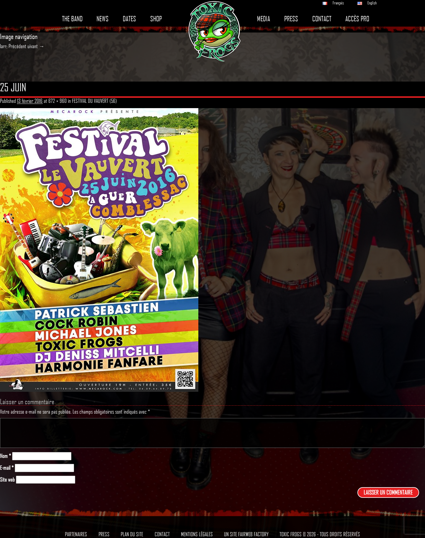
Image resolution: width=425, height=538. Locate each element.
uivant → (35, 46)
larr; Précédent (13, 46)
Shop (156, 19)
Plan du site (132, 534)
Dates (129, 19)
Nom (5, 456)
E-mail (7, 468)
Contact (321, 19)
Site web (7, 480)
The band (72, 19)
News (103, 19)
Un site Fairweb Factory (246, 534)
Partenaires (76, 534)
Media (263, 19)
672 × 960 (57, 100)
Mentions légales (197, 534)
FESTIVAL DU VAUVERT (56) (94, 100)
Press (291, 19)
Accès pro (357, 19)
